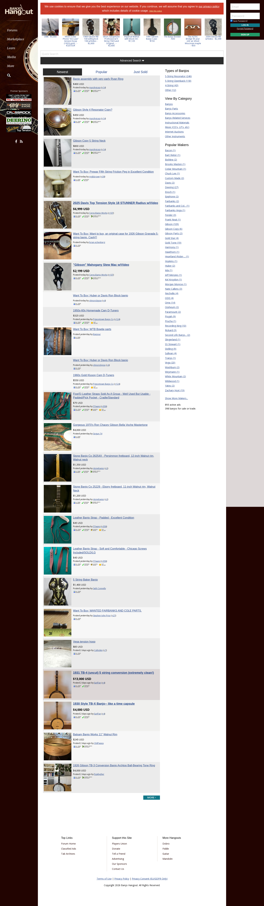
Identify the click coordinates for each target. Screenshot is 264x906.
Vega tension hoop (84, 641)
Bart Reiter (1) (172, 155)
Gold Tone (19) (173, 242)
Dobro (166, 843)
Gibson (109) (172, 224)
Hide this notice (155, 11)
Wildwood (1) (172, 381)
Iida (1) (168, 270)
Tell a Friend (118, 853)
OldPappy (99, 743)
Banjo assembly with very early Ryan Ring (98, 78)
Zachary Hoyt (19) (175, 390)
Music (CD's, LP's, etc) (177, 127)
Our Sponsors (119, 863)
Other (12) (170, 90)
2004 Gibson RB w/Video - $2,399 (214, 37)
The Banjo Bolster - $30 (172, 37)
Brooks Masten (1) (175, 164)
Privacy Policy (121, 878)
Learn (11, 48)
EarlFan (97, 682)
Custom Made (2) (174, 178)
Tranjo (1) (170, 358)
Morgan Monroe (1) (176, 284)
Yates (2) (170, 385)
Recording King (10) (175, 325)
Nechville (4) (171, 293)
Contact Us (118, 868)
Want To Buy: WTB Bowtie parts (92, 329)
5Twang (97, 406)
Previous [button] (42, 33)
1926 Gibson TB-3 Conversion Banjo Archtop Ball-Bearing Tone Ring (114, 765)
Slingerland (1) (172, 339)
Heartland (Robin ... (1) (177, 256)
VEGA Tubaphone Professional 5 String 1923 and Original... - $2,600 (111, 41)
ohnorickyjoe (95, 300)
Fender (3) (170, 215)
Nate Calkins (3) (173, 288)
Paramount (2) (173, 311)
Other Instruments (175, 136)
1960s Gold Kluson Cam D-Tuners (93, 375)
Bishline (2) (171, 159)
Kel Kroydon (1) (173, 279)
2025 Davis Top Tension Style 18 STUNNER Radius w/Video (115, 203)
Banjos (169, 104)
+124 (117, 319)
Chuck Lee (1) (172, 173)
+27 (114, 615)
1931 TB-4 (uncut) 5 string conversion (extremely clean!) (113, 672)
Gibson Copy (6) (173, 228)
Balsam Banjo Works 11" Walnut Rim (95, 734)
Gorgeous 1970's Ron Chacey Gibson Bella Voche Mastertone (110, 424)
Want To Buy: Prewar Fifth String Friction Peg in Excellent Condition (113, 171)
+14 (103, 87)
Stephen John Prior (102, 615)
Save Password (238, 21)
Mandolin (167, 858)
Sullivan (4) (171, 353)
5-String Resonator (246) (178, 76)
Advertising (118, 858)
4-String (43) (171, 85)
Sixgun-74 (97, 433)
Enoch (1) (170, 192)
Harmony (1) (172, 247)
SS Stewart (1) (172, 344)
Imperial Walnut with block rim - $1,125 (132, 38)
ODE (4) (169, 298)
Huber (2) (170, 265)
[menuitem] (19, 30)
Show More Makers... (176, 398)
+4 (104, 300)
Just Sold (140, 72)
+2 (106, 468)
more (151, 797)
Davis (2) (170, 182)
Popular (101, 72)
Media (11, 57)
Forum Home (68, 843)
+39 (103, 176)
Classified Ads (68, 848)
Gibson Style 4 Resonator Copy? (92, 109)
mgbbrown (94, 176)
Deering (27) (171, 187)
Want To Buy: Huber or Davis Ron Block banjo (100, 295)
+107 (111, 213)
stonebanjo (98, 468)
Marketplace (15, 39)
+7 (105, 650)
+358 (104, 406)
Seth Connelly (99, 588)
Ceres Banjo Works (98, 213)
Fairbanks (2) (172, 201)
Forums (12, 30)
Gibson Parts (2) (174, 233)
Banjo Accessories (175, 113)
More (10, 66)
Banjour (97, 334)
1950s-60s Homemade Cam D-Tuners (96, 310)
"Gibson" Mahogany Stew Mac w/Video (101, 264)
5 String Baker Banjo (85, 579)
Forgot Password (245, 28)
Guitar (165, 853)
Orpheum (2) (172, 307)
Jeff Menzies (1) (173, 275)
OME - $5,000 (50, 36)
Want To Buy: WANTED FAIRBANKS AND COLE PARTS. (107, 610)
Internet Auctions (174, 131)
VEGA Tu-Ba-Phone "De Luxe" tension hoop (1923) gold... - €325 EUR (71, 41)
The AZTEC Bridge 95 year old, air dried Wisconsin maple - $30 (193, 41)
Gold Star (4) (172, 238)
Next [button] (219, 33)
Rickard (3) (170, 330)
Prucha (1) (170, 321)
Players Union (119, 843)
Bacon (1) (170, 150)
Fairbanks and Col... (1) (177, 205)
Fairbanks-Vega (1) (175, 210)
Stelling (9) (170, 348)
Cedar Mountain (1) (175, 168)
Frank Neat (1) (173, 219)
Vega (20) (170, 362)
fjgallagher (99, 774)
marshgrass (95, 87)
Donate (116, 848)
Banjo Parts (171, 108)
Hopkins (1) (171, 261)
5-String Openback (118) (178, 80)
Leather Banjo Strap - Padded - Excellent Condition (103, 517)
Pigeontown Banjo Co (103, 319)
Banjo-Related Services (177, 117)
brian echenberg (97, 242)
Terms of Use (104, 878)
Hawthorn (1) (172, 251)
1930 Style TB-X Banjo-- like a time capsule (104, 703)
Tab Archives (68, 853)
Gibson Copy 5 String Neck (89, 140)
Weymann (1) (172, 371)
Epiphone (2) (172, 196)
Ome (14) (170, 302)
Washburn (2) (172, 367)
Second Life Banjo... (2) (177, 335)
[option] (50, 28)
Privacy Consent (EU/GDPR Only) (150, 878)
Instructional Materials (177, 122)
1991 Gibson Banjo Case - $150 (152, 38)
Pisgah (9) (170, 316)
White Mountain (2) (175, 376)
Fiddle (165, 848)
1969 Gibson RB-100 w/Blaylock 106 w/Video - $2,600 (91, 40)
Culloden (98, 650)
